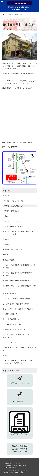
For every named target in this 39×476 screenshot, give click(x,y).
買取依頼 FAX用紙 (19, 434)
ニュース (9, 469)
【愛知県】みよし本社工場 (13, 201)
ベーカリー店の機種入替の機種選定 (16, 281)
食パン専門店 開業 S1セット (14, 319)
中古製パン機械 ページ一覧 (12, 463)
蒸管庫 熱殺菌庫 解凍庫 (13, 226)
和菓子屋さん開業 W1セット (14, 329)
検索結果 (6, 244)
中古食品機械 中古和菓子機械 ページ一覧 (16, 465)
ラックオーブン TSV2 (11, 221)
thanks (5, 255)
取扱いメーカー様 (9, 293)
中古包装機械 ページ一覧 (11, 467)
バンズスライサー (9, 342)
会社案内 (6, 195)
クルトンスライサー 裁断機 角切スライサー (20, 309)
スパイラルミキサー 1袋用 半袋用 (16, 299)
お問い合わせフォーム (19, 383)
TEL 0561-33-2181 (19, 10)
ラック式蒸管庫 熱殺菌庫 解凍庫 (16, 304)
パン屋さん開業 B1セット (13, 314)
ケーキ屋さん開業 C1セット (14, 324)
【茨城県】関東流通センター (13, 211)
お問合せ (6, 216)
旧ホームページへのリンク (13, 250)
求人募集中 (7, 239)
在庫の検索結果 (8, 260)
